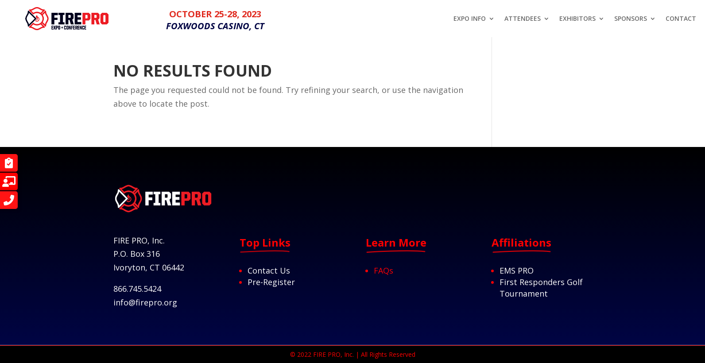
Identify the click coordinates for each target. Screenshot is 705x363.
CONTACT (681, 19)
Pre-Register (271, 282)
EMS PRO (517, 270)
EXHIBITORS (577, 19)
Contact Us (269, 270)
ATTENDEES (522, 19)
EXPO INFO (469, 19)
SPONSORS (630, 19)
